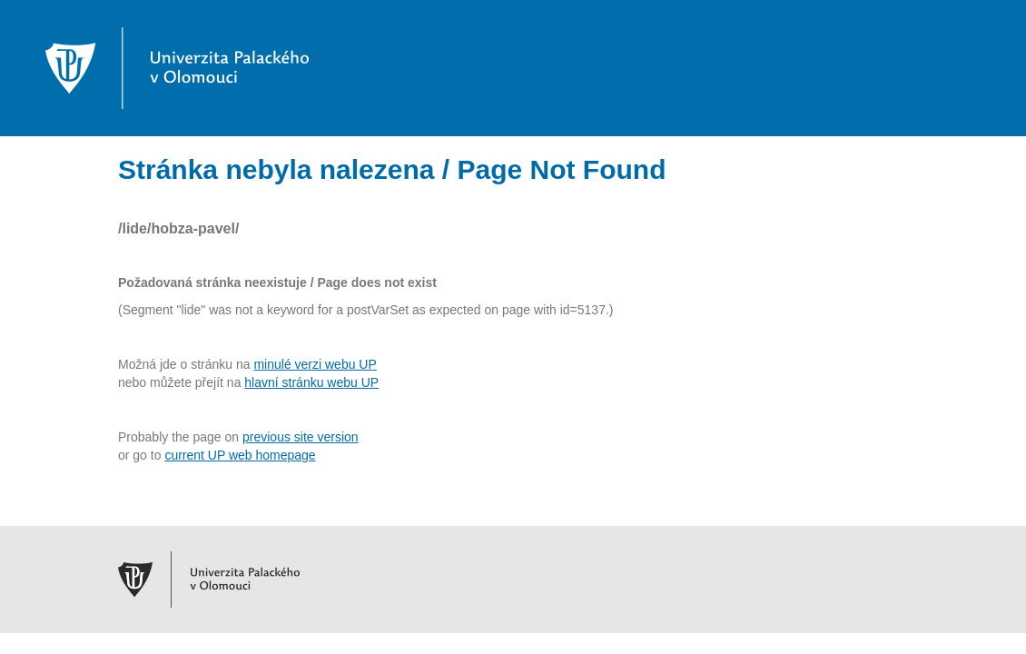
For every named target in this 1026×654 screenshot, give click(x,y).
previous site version (300, 437)
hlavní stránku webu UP (311, 382)
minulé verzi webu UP (314, 364)
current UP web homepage (239, 455)
